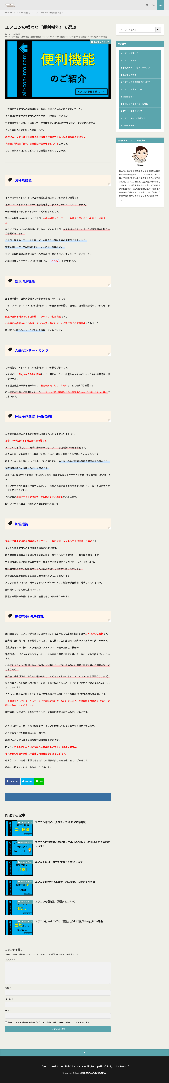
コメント (10, 960)
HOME (10, 13)
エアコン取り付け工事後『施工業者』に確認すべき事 (65, 881)
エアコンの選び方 (23, 13)
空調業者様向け (129, 125)
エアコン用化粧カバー (132, 89)
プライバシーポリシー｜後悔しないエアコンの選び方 (67, 1066)
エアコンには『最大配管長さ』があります (59, 861)
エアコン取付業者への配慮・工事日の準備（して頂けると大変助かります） (72, 844)
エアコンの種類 (59, 37)
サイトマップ (122, 1066)
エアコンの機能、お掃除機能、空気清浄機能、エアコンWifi (29, 37)
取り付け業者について (132, 111)
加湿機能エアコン (86, 37)
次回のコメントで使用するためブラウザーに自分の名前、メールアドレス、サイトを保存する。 (49, 1022)
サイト (8, 1011)
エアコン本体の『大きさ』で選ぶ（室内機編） (61, 822)
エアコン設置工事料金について (136, 82)
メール (9, 999)
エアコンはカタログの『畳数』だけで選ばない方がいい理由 (69, 921)
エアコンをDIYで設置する (134, 118)
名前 (8, 988)
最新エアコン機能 (100, 37)
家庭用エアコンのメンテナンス (136, 67)
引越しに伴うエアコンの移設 (135, 104)
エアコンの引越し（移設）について (55, 901)
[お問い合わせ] (104, 1066)
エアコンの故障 (129, 75)
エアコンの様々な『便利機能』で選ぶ (48, 13)
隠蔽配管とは (128, 96)
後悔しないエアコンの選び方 (93, 1073)
